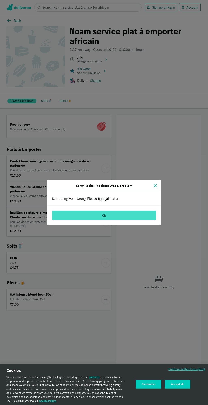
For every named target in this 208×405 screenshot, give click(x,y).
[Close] (155, 185)
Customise (148, 385)
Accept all (177, 385)
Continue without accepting (186, 370)
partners (94, 378)
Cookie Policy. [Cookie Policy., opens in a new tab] (47, 402)
